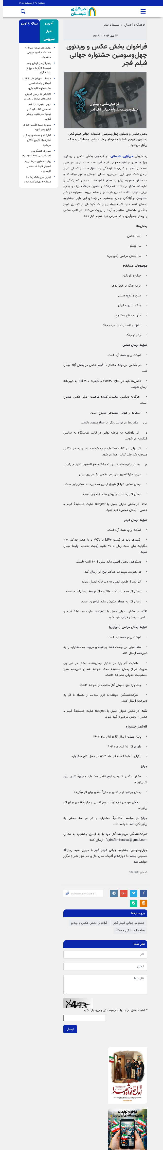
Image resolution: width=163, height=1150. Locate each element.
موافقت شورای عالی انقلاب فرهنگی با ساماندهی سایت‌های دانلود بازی (35, 83)
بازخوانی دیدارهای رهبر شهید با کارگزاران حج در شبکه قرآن (37, 68)
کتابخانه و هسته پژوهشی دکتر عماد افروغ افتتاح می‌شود (36, 140)
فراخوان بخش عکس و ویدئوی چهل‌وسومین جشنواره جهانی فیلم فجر (105, 55)
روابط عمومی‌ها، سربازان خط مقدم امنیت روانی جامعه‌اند (36, 52)
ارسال (68, 1029)
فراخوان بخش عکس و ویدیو (88, 923)
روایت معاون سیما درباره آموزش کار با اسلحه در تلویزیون (36, 166)
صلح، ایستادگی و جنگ (128, 930)
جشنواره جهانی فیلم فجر (127, 923)
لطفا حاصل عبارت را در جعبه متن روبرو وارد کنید (114, 1010)
